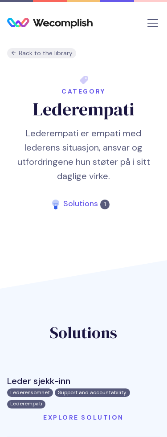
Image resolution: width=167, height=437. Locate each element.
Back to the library (42, 53)
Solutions (86, 203)
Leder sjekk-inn (38, 381)
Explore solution (83, 417)
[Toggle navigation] (153, 23)
